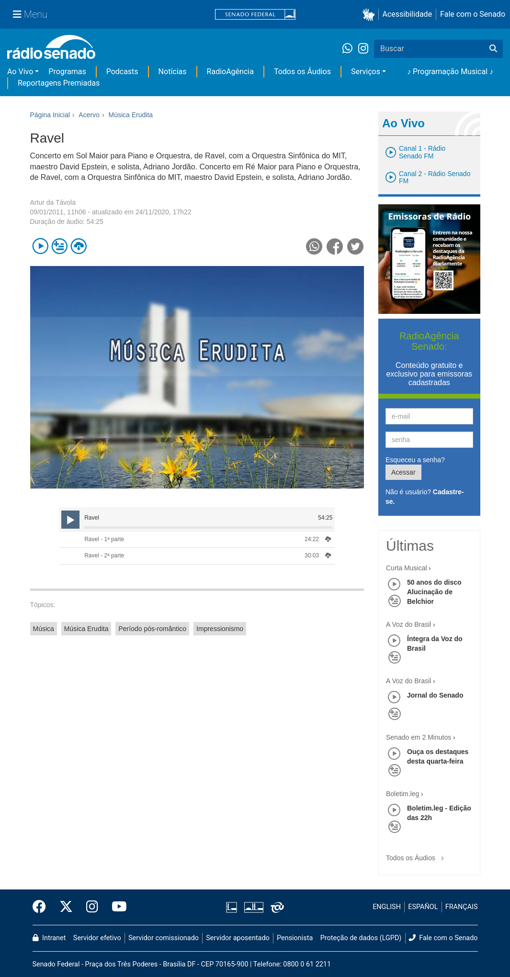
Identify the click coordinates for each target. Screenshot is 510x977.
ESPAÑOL (423, 907)
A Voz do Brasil (408, 624)
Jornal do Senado (435, 695)
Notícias (173, 71)
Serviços (365, 71)
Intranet (49, 938)
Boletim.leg (402, 794)
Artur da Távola (53, 202)
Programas (67, 71)
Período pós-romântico (152, 629)
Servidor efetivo (97, 938)
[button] (370, 14)
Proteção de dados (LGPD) (361, 938)
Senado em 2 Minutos (418, 737)
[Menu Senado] (30, 14)
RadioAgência (230, 71)
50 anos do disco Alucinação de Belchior (434, 591)
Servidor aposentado (237, 938)
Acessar (403, 472)
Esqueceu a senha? (415, 460)
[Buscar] (493, 48)
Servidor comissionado (163, 938)
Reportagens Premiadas (59, 83)
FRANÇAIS (461, 907)
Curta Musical (406, 568)
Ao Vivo (20, 71)
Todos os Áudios (302, 71)
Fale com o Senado (472, 14)
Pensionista (295, 938)
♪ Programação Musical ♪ (450, 71)
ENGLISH (387, 907)
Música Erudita (86, 629)
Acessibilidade (407, 14)
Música (43, 629)
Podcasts (122, 71)
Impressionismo (219, 629)
